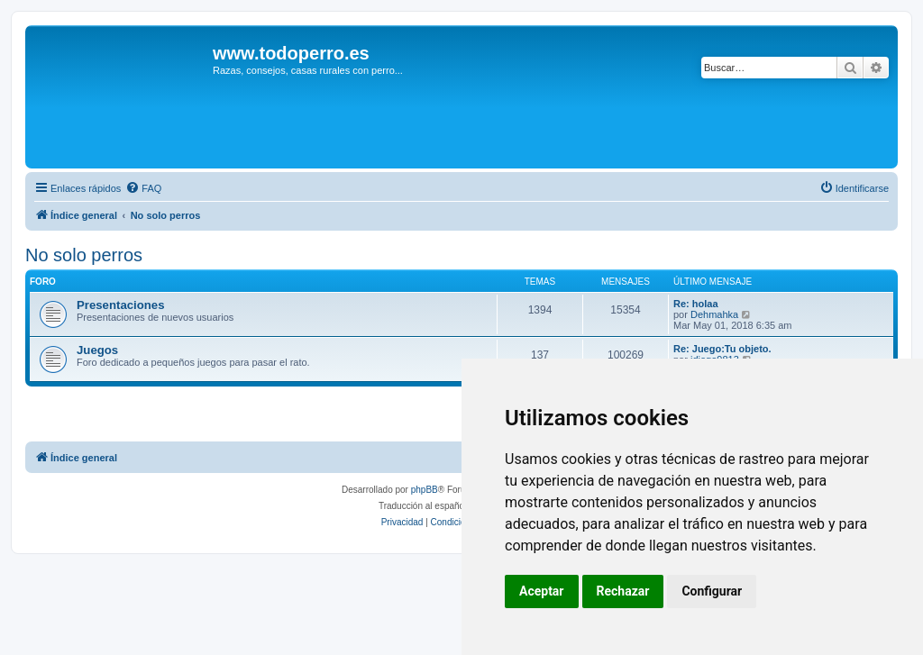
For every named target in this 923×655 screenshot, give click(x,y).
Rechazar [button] (623, 591)
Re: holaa (695, 303)
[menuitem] (143, 188)
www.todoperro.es (291, 53)
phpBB (424, 490)
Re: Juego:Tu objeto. (722, 348)
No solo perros (83, 255)
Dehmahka (714, 314)
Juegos (97, 350)
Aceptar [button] (541, 591)
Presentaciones (121, 305)
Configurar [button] (711, 591)
